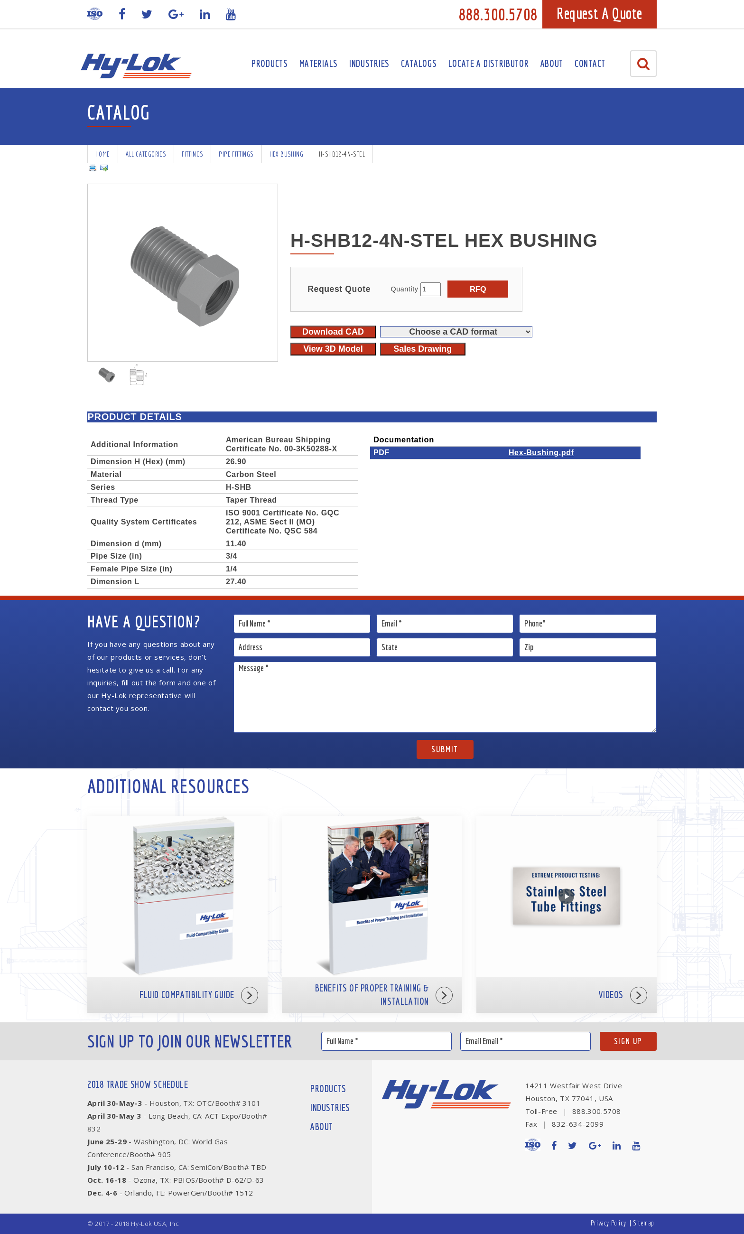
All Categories (146, 154)
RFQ (478, 289)
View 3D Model (333, 349)
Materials (318, 63)
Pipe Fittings (236, 154)
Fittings (192, 154)
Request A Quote (599, 13)
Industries (369, 63)
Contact (590, 63)
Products (269, 63)
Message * (445, 697)
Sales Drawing (422, 349)
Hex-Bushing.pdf (541, 452)
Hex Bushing (286, 154)
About (552, 63)
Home (102, 154)
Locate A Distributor (488, 63)
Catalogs (419, 63)
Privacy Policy (608, 1223)
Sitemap (643, 1223)
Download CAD (333, 332)
